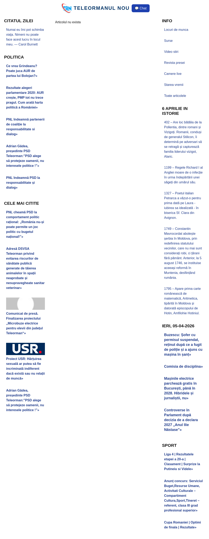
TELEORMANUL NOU (102, 8)
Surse (168, 40)
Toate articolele (175, 95)
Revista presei (174, 62)
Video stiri (171, 51)
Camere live (172, 73)
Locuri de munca (176, 29)
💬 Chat (141, 8)
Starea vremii (173, 84)
